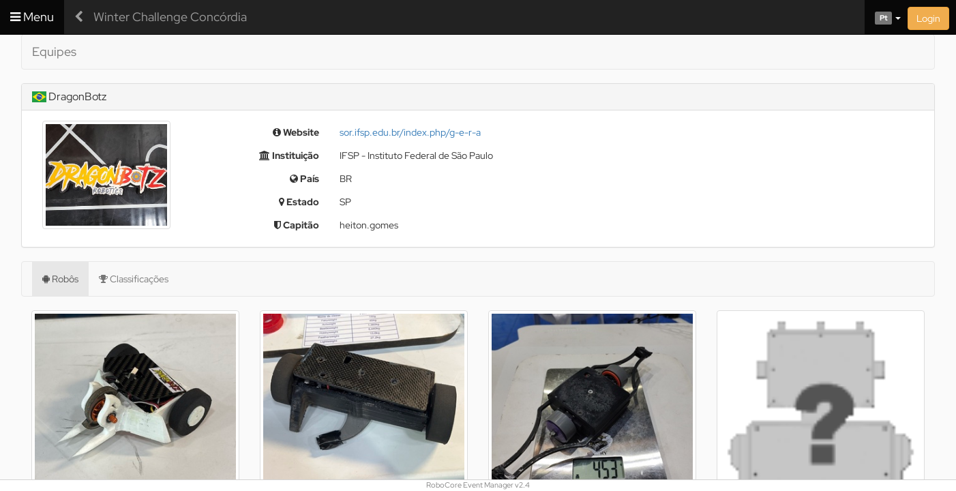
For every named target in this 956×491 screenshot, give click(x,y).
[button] (883, 17)
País (304, 179)
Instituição (289, 155)
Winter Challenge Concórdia (170, 17)
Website (296, 132)
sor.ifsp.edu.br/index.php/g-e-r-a (410, 132)
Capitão (296, 225)
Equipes (54, 51)
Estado (299, 202)
